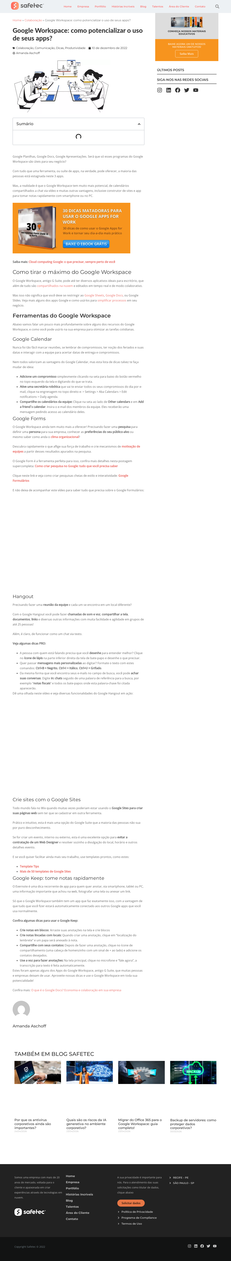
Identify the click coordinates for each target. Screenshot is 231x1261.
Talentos (157, 6)
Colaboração (33, 20)
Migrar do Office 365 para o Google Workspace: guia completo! (140, 1124)
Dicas (60, 48)
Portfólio (100, 6)
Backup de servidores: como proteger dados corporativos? (193, 1124)
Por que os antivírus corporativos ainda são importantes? (32, 1124)
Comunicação (45, 48)
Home (68, 6)
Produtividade (75, 48)
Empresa (83, 6)
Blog (143, 6)
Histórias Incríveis (123, 6)
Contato (200, 6)
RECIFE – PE (180, 1177)
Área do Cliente (179, 6)
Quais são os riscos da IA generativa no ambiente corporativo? (86, 1124)
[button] (217, 6)
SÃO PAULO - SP (183, 1183)
